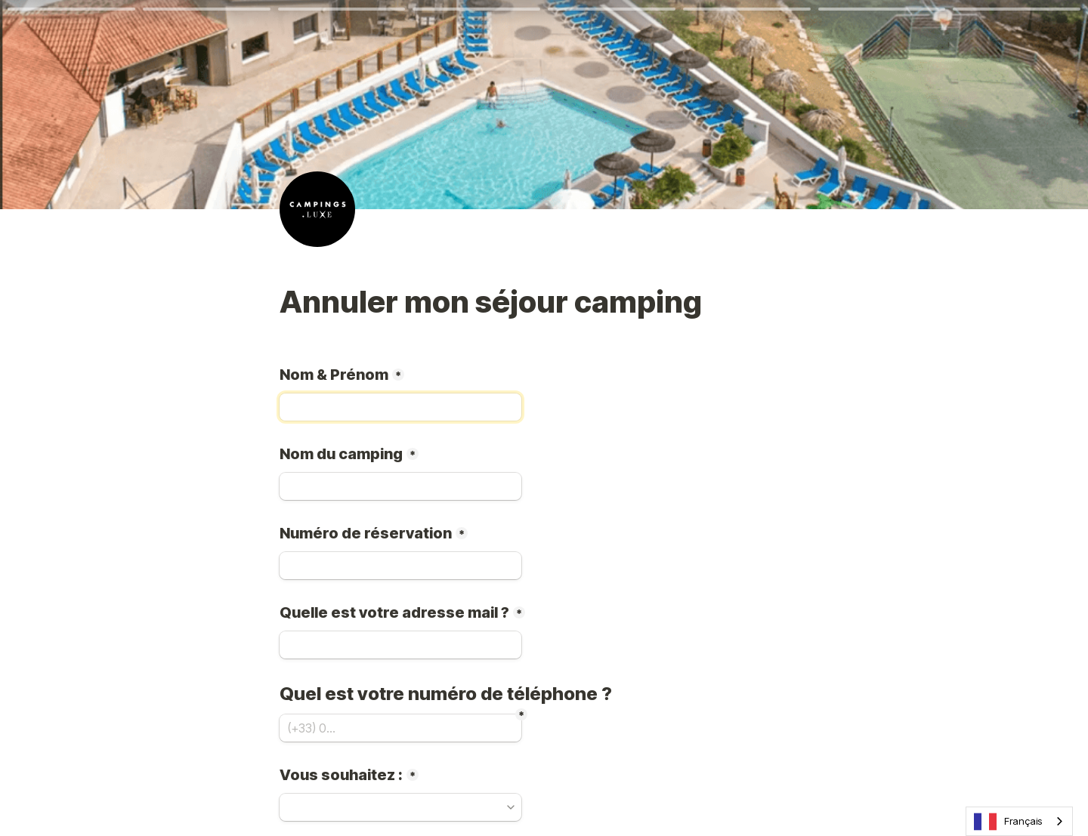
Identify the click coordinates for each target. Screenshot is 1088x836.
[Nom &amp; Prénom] (400, 407)
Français (1008, 822)
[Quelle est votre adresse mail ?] (400, 645)
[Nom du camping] (400, 486)
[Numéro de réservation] (400, 565)
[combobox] (1019, 821)
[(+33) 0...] (400, 728)
